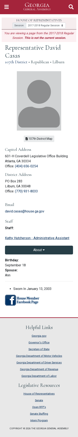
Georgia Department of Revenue (39, 369)
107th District (16, 62)
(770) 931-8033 (26, 191)
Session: (19, 25)
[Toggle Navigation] (6, 7)
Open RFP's (39, 407)
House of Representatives (39, 393)
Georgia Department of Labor (39, 375)
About (39, 250)
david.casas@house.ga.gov (24, 211)
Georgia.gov (39, 335)
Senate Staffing (39, 413)
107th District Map (39, 138)
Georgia (37, 6)
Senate (39, 400)
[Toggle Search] (71, 7)
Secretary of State (39, 349)
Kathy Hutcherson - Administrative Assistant (37, 238)
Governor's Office (39, 342)
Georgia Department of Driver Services (39, 362)
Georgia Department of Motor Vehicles (39, 355)
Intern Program (39, 420)
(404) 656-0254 (26, 166)
